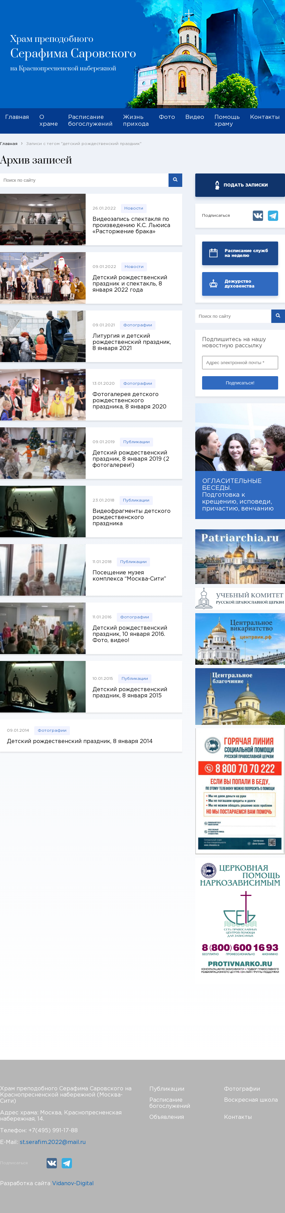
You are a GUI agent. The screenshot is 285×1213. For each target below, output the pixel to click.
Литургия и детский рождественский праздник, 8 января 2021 (131, 342)
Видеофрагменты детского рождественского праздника (131, 517)
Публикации (136, 442)
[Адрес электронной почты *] (240, 362)
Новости (133, 208)
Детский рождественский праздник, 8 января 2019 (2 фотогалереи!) (130, 459)
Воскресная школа (251, 1100)
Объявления (166, 1117)
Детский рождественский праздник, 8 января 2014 (80, 741)
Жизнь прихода (136, 121)
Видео (194, 117)
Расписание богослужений (90, 121)
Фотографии (137, 325)
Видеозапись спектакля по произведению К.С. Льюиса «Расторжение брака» (131, 225)
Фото (167, 117)
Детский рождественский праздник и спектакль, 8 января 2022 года (129, 284)
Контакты (265, 117)
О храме (48, 121)
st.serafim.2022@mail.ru (53, 1142)
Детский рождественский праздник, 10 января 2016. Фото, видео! (129, 634)
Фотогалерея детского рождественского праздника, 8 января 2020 (129, 400)
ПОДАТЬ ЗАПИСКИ (246, 185)
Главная (17, 117)
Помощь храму (227, 121)
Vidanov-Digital (73, 1183)
